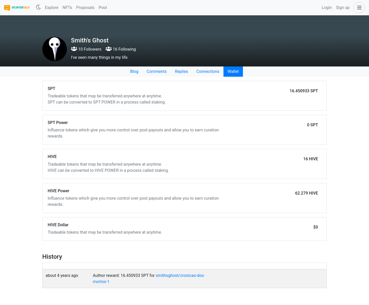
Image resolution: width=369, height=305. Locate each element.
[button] (358, 7)
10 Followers (86, 49)
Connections (207, 71)
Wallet (233, 71)
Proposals (85, 7)
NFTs (67, 7)
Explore (51, 7)
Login (327, 7)
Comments (157, 71)
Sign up (343, 7)
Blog (134, 71)
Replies (181, 71)
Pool (103, 7)
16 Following (121, 49)
